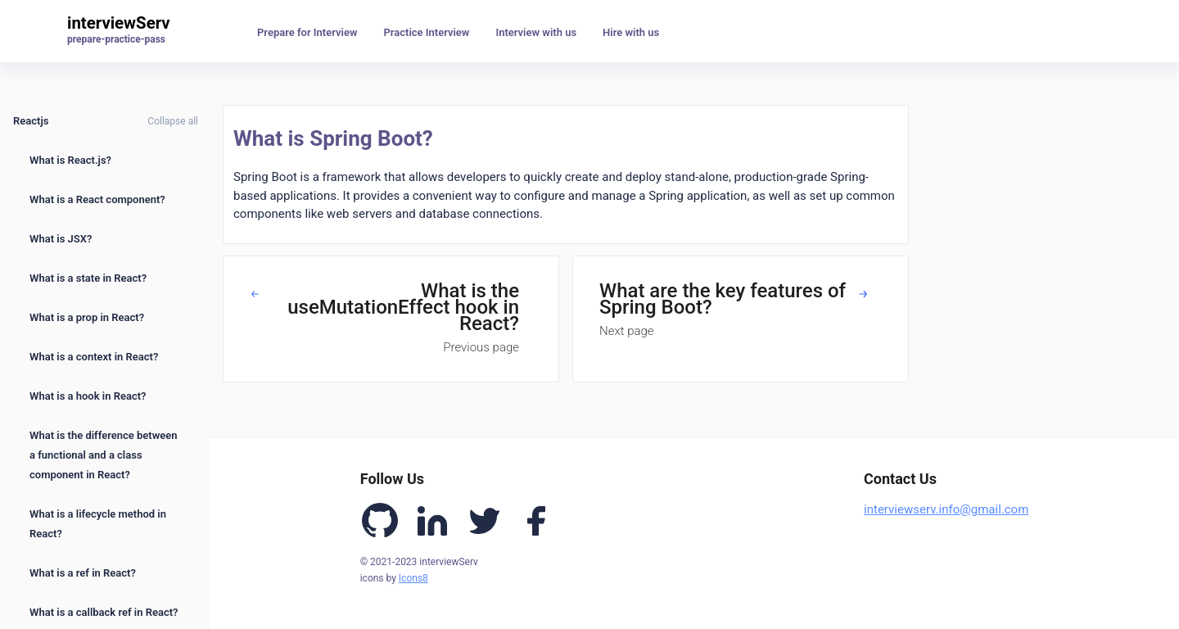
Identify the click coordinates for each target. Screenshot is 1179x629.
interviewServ (118, 23)
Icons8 (413, 578)
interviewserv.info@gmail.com (946, 509)
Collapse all (172, 121)
